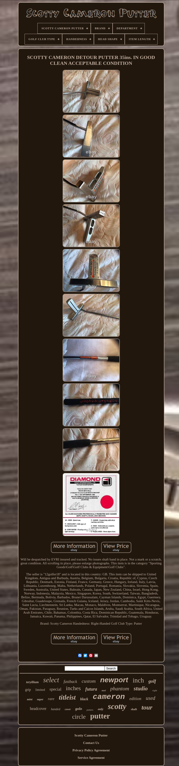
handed (55, 709)
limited (40, 689)
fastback (70, 681)
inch (138, 680)
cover (68, 709)
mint (29, 699)
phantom (119, 688)
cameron (109, 697)
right (154, 690)
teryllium (32, 682)
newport (114, 680)
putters (89, 709)
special (55, 689)
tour (146, 707)
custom (88, 681)
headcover (38, 708)
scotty (117, 706)
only (100, 709)
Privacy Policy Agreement (91, 750)
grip (28, 689)
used (150, 698)
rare (51, 699)
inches (73, 688)
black (84, 699)
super (40, 699)
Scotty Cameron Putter (91, 735)
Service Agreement (90, 757)
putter (100, 716)
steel (104, 690)
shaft (134, 709)
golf (152, 681)
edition (135, 698)
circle (79, 716)
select (51, 680)
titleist (67, 697)
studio (141, 688)
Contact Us (91, 743)
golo (78, 709)
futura (91, 689)
